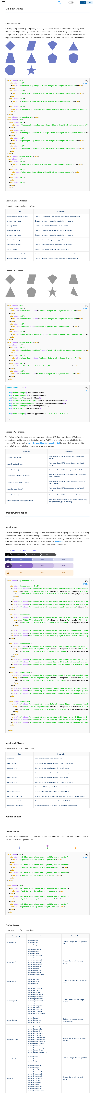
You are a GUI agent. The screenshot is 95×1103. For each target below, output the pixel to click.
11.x (83, 2)
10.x (89, 2)
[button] (71, 2)
